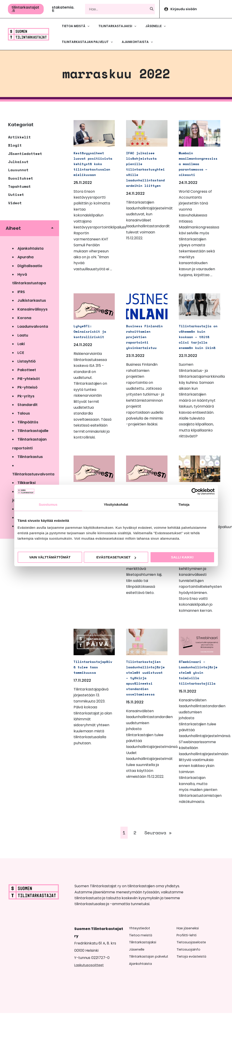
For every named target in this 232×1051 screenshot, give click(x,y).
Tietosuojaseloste (192, 980)
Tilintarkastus (30, 456)
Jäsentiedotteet (25, 153)
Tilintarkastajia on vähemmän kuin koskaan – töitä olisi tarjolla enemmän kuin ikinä (198, 347)
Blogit (15, 145)
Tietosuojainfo (189, 987)
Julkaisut (18, 161)
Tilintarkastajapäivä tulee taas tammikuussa (93, 696)
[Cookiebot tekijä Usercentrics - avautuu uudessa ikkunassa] (195, 491)
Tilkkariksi (26, 482)
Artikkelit (19, 137)
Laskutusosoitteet (90, 1003)
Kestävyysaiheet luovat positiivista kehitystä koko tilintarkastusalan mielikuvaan (93, 168)
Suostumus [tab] (48, 504)
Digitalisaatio (29, 265)
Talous (23, 413)
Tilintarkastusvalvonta (33, 474)
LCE (20, 352)
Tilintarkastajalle (32, 430)
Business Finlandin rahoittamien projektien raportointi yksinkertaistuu (145, 347)
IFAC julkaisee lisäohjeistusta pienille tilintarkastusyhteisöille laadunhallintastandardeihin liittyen (145, 171)
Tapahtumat (19, 186)
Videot (15, 203)
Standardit (27, 404)
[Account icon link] (196, 9)
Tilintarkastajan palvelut (150, 994)
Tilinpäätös (27, 422)
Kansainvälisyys (32, 309)
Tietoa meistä (141, 973)
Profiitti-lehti (188, 973)
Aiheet (13, 228)
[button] (26, 9)
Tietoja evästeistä (192, 994)
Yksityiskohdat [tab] (116, 504)
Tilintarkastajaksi (144, 980)
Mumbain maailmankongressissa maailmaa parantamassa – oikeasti (198, 166)
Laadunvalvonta (32, 326)
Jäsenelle (137, 987)
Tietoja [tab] (183, 504)
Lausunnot (18, 170)
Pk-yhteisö (27, 387)
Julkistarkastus (31, 300)
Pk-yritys (25, 396)
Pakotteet (26, 369)
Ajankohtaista (30, 248)
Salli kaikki (182, 557)
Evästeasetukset (116, 557)
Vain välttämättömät (50, 557)
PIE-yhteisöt (28, 378)
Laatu (22, 335)
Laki (21, 343)
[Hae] (152, 9)
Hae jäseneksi (189, 966)
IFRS (21, 291)
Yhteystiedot (140, 966)
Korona (24, 317)
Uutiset (16, 194)
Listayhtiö (26, 361)
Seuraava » (158, 870)
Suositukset (20, 178)
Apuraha (25, 257)
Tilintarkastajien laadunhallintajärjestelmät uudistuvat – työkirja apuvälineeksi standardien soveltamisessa (145, 710)
